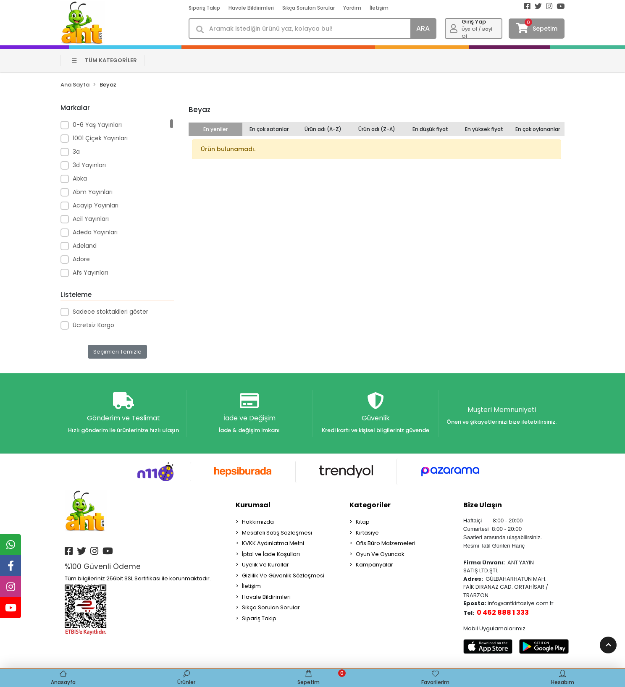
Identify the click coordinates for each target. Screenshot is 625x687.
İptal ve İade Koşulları (271, 554)
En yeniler (215, 129)
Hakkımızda (258, 522)
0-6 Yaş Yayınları (97, 125)
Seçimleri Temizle (117, 352)
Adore (81, 259)
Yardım (352, 7)
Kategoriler (370, 505)
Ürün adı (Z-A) (376, 129)
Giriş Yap (474, 22)
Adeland (85, 245)
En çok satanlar (269, 129)
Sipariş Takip (204, 7)
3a (76, 151)
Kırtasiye (367, 533)
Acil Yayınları (91, 219)
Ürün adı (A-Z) (323, 129)
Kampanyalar (374, 565)
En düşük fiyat (430, 129)
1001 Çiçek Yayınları (100, 138)
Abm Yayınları (93, 192)
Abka (80, 178)
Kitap (363, 522)
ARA (423, 28)
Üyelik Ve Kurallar (265, 565)
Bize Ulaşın (482, 505)
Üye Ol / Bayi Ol (477, 32)
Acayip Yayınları (95, 205)
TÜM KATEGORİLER (104, 60)
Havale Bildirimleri (251, 7)
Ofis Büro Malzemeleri (385, 543)
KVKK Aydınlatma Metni (273, 543)
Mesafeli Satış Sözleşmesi (277, 533)
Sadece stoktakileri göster (110, 311)
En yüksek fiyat (484, 129)
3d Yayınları (89, 165)
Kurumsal (253, 505)
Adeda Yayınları (95, 232)
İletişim (379, 7)
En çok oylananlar (537, 129)
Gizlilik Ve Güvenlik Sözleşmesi (283, 575)
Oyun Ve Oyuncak (380, 554)
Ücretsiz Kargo (93, 325)
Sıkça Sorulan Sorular (308, 7)
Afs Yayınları (90, 272)
